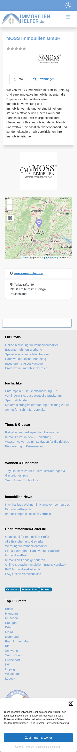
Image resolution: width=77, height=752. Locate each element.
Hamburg (11, 613)
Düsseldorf (12, 660)
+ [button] (10, 202)
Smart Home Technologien (23, 480)
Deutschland (30, 589)
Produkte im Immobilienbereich (26, 368)
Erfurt (9, 627)
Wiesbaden (13, 673)
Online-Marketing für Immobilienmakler (31, 345)
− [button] (10, 207)
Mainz (9, 632)
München (11, 618)
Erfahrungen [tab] (44, 79)
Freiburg (63, 90)
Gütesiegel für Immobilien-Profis (27, 536)
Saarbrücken (14, 655)
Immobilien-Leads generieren (25, 560)
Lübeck (10, 678)
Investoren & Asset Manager (24, 363)
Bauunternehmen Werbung (23, 349)
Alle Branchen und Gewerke (24, 541)
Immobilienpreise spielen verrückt (28, 514)
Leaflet (25, 257)
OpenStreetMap (51, 257)
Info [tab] (18, 79)
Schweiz (45, 589)
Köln (8, 664)
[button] (71, 708)
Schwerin (11, 650)
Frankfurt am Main (17, 641)
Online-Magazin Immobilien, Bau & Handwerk (36, 564)
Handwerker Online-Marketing (25, 359)
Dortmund (12, 636)
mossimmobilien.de (28, 273)
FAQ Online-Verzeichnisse (23, 574)
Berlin (9, 608)
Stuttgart (11, 622)
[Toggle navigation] (68, 5)
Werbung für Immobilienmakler (26, 546)
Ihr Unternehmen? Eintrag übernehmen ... (36, 323)
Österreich (12, 589)
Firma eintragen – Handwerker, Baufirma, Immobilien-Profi (33, 553)
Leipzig (10, 669)
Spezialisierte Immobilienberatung (28, 354)
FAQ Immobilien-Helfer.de (22, 569)
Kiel (7, 646)
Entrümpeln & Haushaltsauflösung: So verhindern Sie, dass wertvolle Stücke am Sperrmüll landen (33, 395)
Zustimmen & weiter (38, 742)
